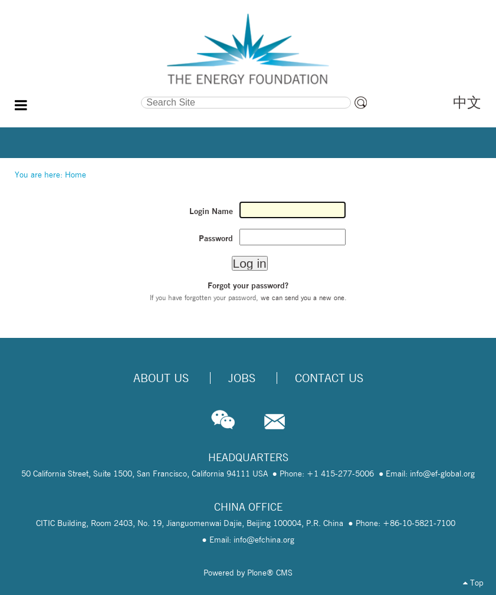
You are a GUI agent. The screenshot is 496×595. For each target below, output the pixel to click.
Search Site (78, 95)
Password (216, 238)
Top (473, 582)
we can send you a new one (302, 297)
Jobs (241, 378)
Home (75, 174)
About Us (161, 378)
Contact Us (329, 378)
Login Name (211, 211)
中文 (467, 102)
